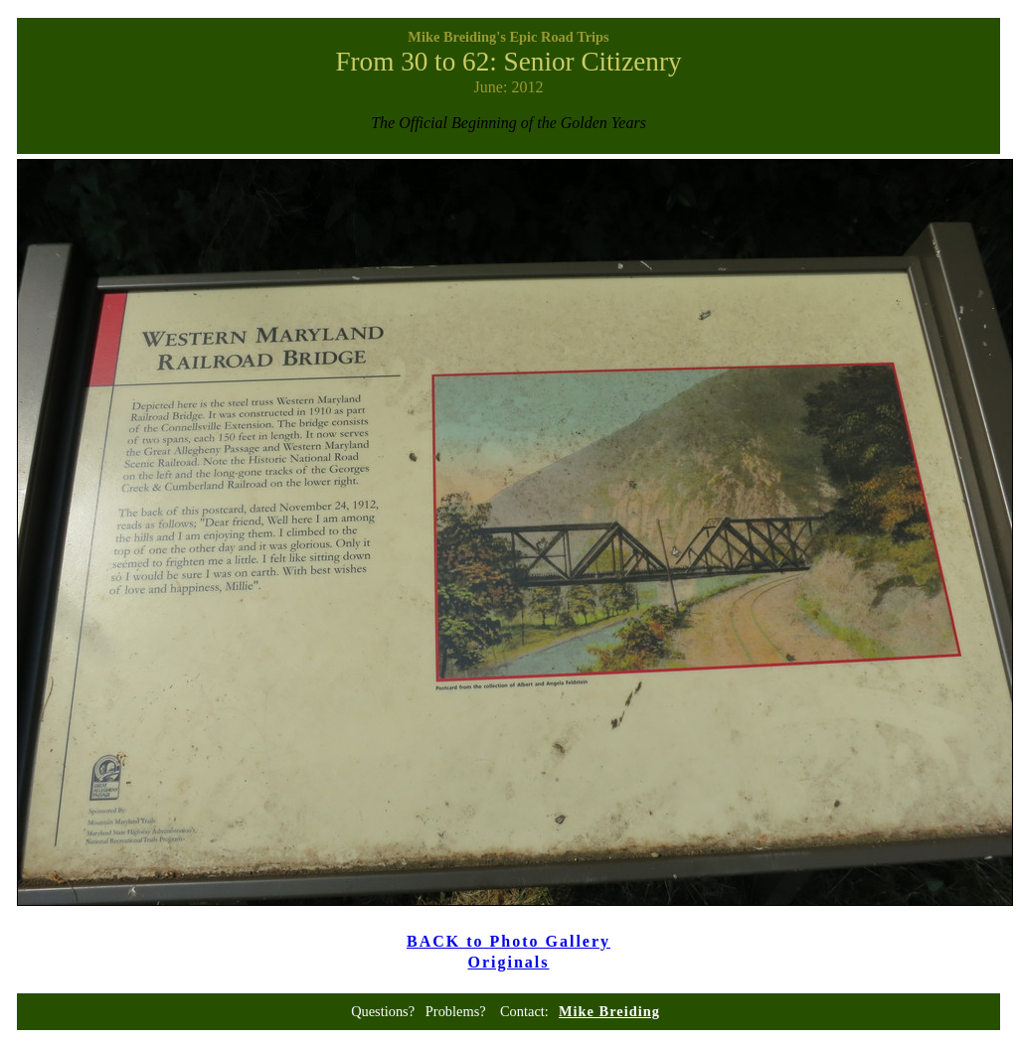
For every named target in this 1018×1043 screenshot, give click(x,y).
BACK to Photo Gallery (508, 941)
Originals (508, 962)
